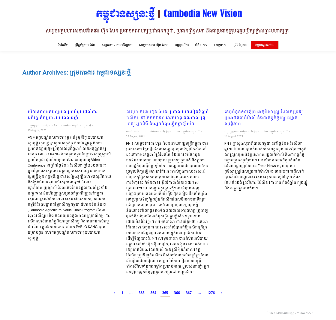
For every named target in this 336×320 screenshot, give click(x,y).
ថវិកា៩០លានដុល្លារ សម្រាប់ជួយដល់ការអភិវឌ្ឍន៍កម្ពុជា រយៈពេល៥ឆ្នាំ (63, 115)
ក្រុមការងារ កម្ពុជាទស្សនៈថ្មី (100, 72)
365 (165, 293)
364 (153, 293)
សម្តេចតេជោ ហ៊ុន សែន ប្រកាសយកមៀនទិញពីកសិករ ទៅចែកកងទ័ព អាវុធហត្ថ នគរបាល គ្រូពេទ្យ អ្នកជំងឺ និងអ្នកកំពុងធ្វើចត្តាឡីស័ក (167, 118)
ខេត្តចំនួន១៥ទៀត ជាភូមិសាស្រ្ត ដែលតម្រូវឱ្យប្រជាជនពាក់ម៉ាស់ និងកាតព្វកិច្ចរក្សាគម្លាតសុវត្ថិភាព (263, 118)
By (72, 126)
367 (189, 293)
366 (177, 293)
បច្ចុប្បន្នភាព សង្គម (39, 126)
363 (141, 293)
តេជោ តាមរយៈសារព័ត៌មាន (142, 132)
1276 (211, 293)
